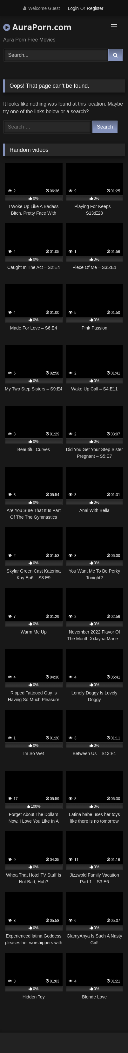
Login (73, 8)
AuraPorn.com (37, 27)
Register (95, 8)
